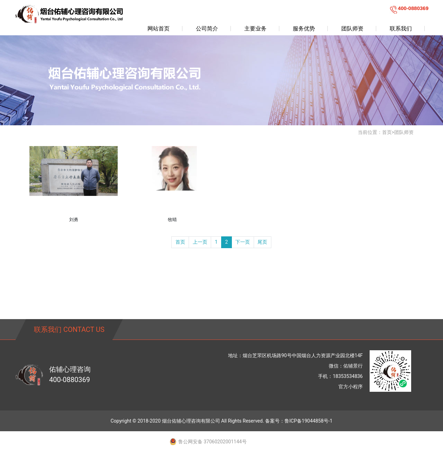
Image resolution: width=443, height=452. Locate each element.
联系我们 (401, 28)
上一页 (200, 242)
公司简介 (207, 28)
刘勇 (73, 219)
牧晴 (172, 219)
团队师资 (352, 28)
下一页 (242, 242)
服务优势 (304, 28)
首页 (387, 132)
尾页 (262, 242)
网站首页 (158, 28)
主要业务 (255, 28)
